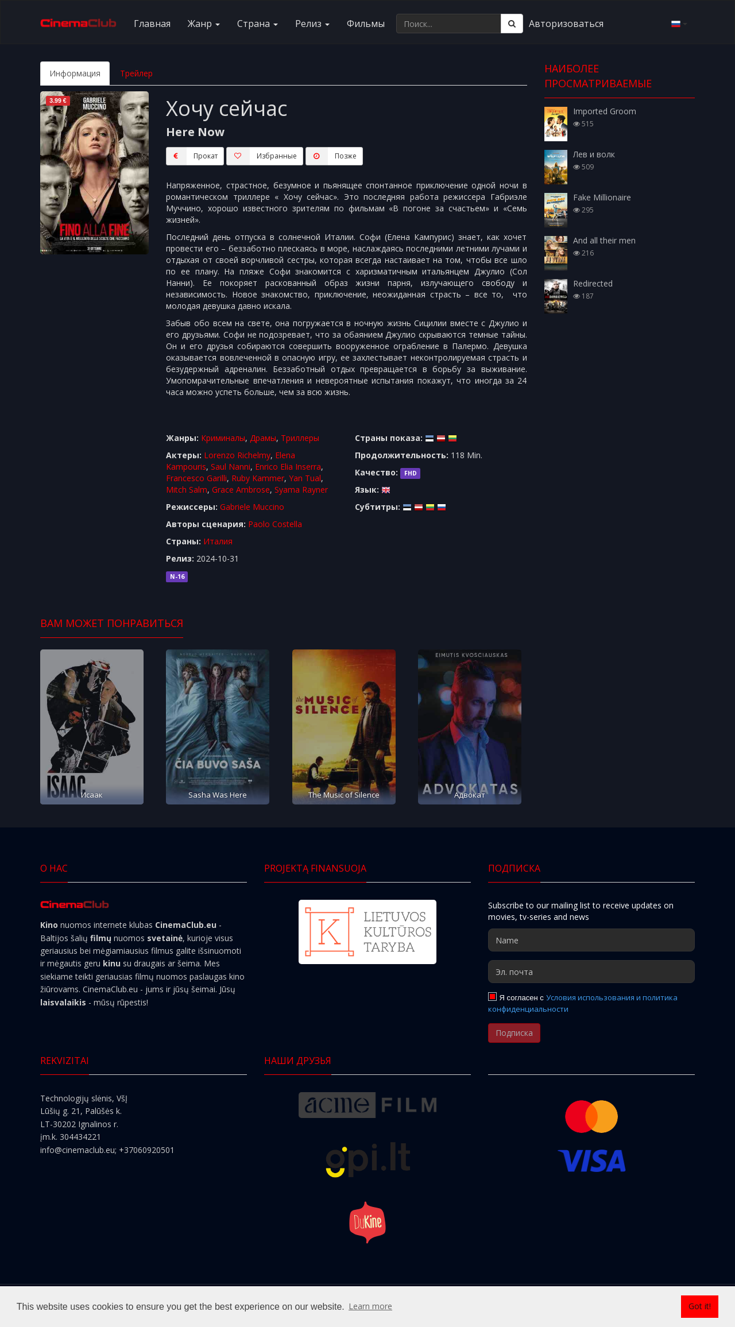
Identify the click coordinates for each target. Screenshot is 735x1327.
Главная (152, 23)
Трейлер (136, 73)
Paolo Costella (275, 524)
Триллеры (300, 437)
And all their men (604, 240)
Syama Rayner (301, 489)
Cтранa (257, 23)
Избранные (261, 156)
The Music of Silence (344, 795)
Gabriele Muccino (252, 506)
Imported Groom (604, 111)
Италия (218, 541)
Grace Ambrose (241, 489)
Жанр (204, 23)
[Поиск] (512, 23)
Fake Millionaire (602, 197)
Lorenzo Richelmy (237, 455)
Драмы (263, 437)
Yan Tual (305, 478)
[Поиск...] (448, 23)
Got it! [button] (699, 1306)
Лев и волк (594, 154)
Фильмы (366, 23)
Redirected (593, 283)
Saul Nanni (230, 466)
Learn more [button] (370, 1306)
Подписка (514, 1032)
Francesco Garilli (196, 478)
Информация (74, 73)
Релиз (312, 23)
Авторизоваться (566, 23)
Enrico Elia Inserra (288, 466)
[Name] (591, 939)
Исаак (92, 795)
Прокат (192, 156)
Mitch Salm (186, 489)
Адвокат (469, 795)
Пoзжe (331, 156)
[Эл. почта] (591, 971)
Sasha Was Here (217, 795)
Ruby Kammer (257, 478)
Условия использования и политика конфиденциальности (583, 1003)
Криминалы (223, 437)
